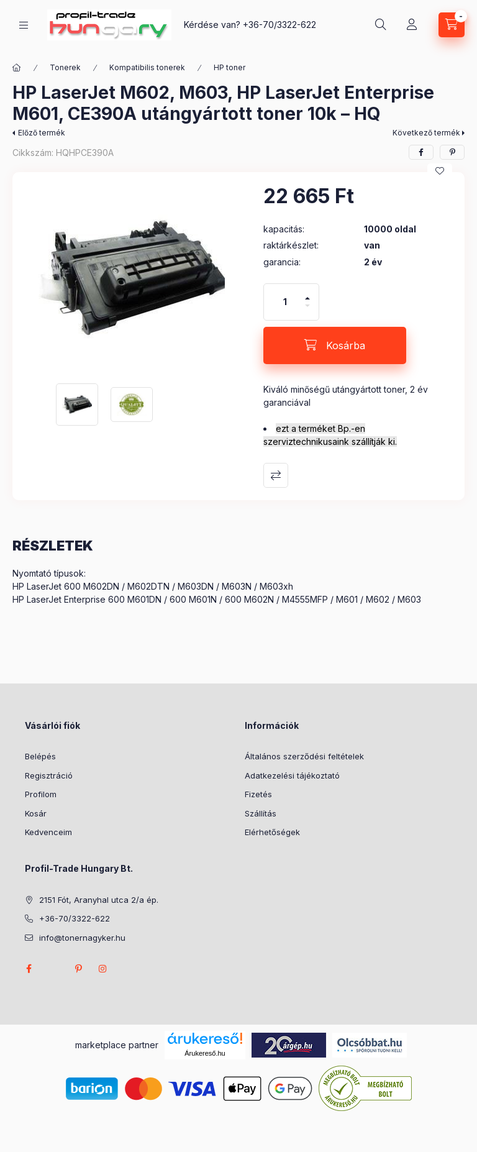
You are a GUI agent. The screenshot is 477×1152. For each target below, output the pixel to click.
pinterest (78, 968)
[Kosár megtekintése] (451, 24)
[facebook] (421, 152)
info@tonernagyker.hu (82, 938)
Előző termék (41, 132)
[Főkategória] (16, 67)
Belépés (40, 756)
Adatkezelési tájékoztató (292, 775)
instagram (103, 968)
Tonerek (65, 67)
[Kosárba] (334, 345)
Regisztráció (49, 775)
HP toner (229, 67)
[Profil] (411, 24)
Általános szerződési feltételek (304, 756)
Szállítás (260, 813)
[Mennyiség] (285, 302)
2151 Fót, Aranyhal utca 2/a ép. (98, 900)
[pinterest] (452, 152)
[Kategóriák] (23, 25)
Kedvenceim (48, 832)
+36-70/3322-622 (279, 24)
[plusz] (307, 293)
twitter (53, 968)
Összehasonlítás (275, 475)
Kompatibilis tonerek (147, 67)
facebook (28, 968)
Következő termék (426, 132)
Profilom (41, 794)
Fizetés (258, 794)
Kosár (36, 813)
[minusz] (307, 311)
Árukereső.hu (204, 1053)
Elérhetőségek (272, 832)
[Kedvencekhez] (439, 170)
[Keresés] (380, 24)
